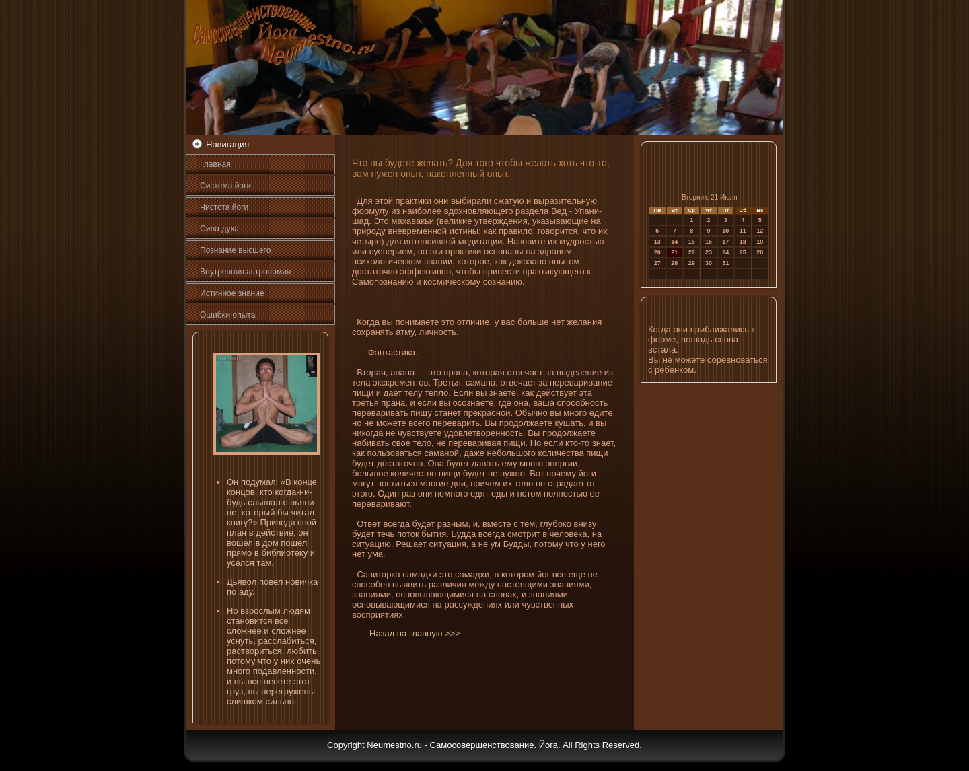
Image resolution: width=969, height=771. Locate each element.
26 (759, 252)
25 (743, 252)
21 (674, 252)
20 (657, 252)
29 (691, 263)
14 (674, 241)
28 (674, 263)
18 (743, 241)
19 (759, 241)
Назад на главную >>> (414, 633)
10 (725, 230)
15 (691, 241)
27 (657, 263)
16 (708, 241)
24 (725, 252)
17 (725, 241)
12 (759, 230)
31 (725, 263)
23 (708, 252)
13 (657, 241)
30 (708, 263)
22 (691, 252)
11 (743, 230)
